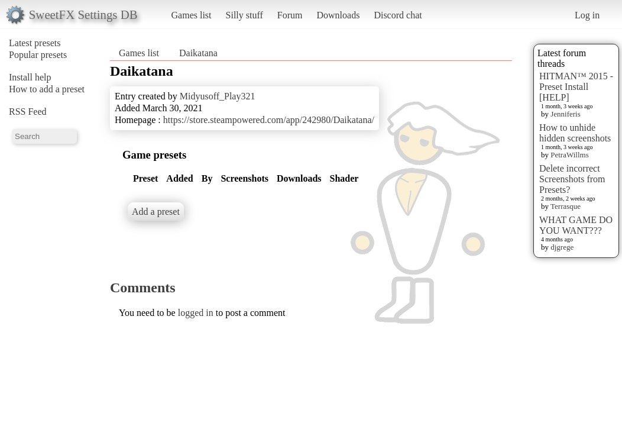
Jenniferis (565, 113)
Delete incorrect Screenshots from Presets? (572, 179)
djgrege (562, 247)
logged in (195, 313)
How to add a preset (47, 89)
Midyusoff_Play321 (217, 96)
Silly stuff (244, 15)
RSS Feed (28, 111)
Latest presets (35, 43)
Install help (30, 77)
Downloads (337, 15)
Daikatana (198, 53)
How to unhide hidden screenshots (575, 132)
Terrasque (565, 206)
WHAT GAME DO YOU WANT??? (576, 225)
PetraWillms (569, 154)
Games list (191, 15)
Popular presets (38, 55)
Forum (290, 15)
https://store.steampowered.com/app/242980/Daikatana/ (268, 120)
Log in (587, 15)
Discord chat (398, 15)
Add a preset (156, 211)
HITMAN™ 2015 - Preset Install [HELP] (576, 86)
